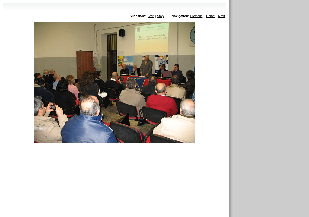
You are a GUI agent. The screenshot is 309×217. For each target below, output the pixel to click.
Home (210, 16)
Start (151, 16)
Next (221, 16)
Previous (196, 16)
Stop (160, 16)
